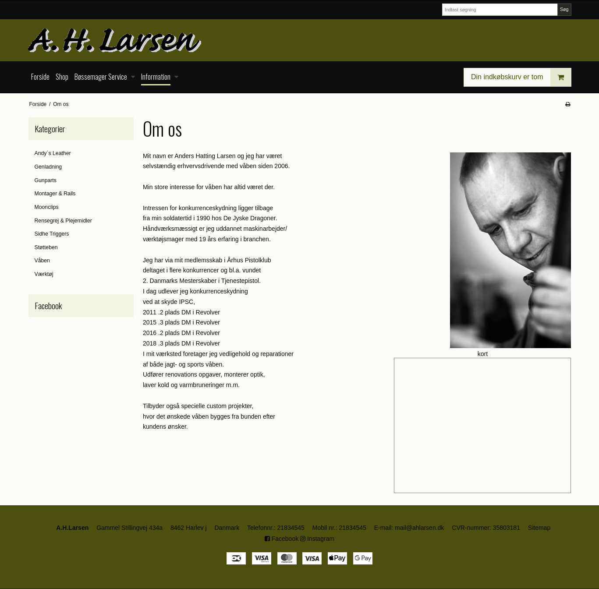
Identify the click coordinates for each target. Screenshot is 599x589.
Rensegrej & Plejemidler (63, 221)
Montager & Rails (55, 193)
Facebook (281, 538)
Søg (564, 9)
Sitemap (539, 527)
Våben (42, 260)
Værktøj (44, 274)
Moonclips (47, 207)
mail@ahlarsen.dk (419, 527)
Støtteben (46, 247)
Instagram (317, 538)
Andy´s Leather (53, 153)
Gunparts (46, 180)
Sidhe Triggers (52, 234)
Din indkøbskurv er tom (521, 77)
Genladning (48, 167)
